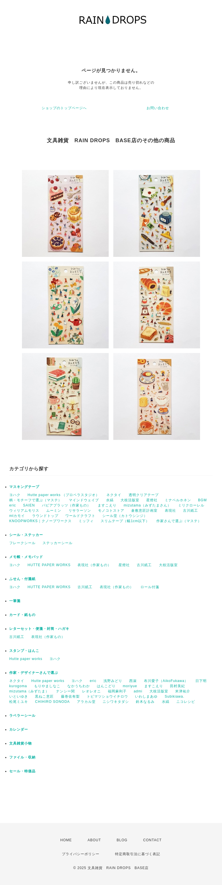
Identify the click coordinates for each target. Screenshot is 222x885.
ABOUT (94, 840)
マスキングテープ (24, 487)
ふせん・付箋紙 (22, 579)
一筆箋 (15, 601)
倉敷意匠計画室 (144, 511)
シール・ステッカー (26, 535)
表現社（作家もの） (94, 565)
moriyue (130, 686)
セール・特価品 (22, 771)
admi (138, 691)
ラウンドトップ (45, 516)
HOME (66, 840)
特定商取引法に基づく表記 (137, 854)
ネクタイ (113, 495)
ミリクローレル (191, 505)
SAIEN (29, 505)
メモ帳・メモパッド (26, 557)
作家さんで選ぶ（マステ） (178, 521)
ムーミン (53, 511)
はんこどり (106, 686)
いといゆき (18, 696)
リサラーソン (80, 511)
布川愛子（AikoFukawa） (166, 681)
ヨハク (15, 495)
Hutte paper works (25, 659)
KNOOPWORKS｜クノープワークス (40, 521)
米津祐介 (182, 691)
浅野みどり (112, 681)
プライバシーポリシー (80, 854)
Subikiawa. (174, 696)
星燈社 (152, 500)
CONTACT (152, 840)
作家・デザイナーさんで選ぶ (33, 673)
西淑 (133, 681)
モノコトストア (111, 511)
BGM (202, 500)
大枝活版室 (130, 500)
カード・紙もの (22, 615)
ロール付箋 (149, 587)
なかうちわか (78, 686)
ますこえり (107, 505)
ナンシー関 (65, 691)
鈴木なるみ (145, 702)
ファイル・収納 (22, 757)
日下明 (201, 681)
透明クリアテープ (144, 495)
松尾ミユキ (18, 702)
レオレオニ (91, 691)
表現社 (170, 511)
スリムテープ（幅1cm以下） (125, 521)
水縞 (110, 500)
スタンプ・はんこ (24, 651)
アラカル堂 (86, 702)
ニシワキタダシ (116, 702)
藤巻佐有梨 (70, 696)
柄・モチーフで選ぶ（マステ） (35, 500)
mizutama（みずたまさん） (147, 505)
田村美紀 (177, 686)
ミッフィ (86, 521)
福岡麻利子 (117, 691)
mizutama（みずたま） (29, 691)
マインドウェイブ (84, 500)
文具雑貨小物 (20, 743)
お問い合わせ (158, 108)
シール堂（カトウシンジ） (124, 516)
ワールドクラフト (80, 516)
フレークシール (22, 543)
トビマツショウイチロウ (107, 696)
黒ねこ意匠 (44, 696)
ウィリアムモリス (24, 511)
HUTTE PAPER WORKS (49, 565)
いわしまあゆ (146, 696)
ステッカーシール (57, 543)
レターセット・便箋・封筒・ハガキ (39, 629)
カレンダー (18, 729)
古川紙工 (190, 511)
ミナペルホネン (178, 500)
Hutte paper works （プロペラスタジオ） (63, 495)
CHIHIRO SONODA (52, 702)
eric (12, 505)
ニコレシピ (185, 702)
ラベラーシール (22, 716)
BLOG (122, 840)
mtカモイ (17, 516)
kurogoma (18, 686)
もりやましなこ (47, 686)
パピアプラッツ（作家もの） (66, 505)
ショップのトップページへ (64, 108)
